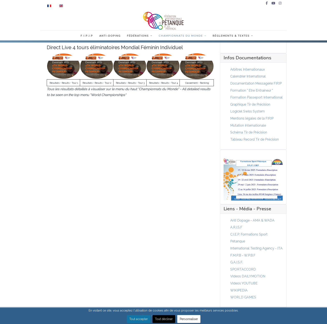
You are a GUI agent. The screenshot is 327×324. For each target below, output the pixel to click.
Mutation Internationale (248, 125)
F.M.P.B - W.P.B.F (242, 255)
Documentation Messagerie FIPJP (256, 83)
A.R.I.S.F (236, 227)
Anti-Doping (110, 36)
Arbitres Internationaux (247, 69)
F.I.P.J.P (87, 36)
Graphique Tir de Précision (250, 104)
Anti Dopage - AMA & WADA (252, 220)
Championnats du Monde (182, 36)
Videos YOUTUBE (244, 283)
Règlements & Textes (233, 36)
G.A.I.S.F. (236, 262)
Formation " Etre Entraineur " (251, 90)
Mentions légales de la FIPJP (252, 118)
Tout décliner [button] (164, 319)
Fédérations (139, 36)
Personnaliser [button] (189, 319)
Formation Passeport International (256, 97)
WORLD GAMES (243, 297)
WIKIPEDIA (239, 290)
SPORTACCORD (243, 269)
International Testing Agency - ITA (256, 248)
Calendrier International (248, 76)
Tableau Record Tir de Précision (254, 139)
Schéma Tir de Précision (248, 132)
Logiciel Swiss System (247, 111)
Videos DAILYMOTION (247, 276)
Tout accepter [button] (138, 319)
